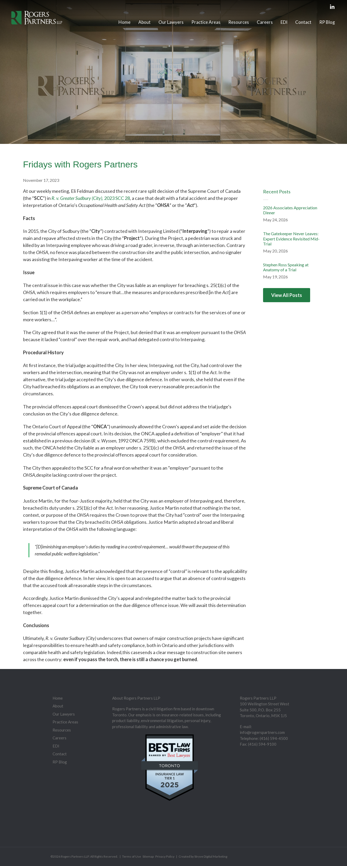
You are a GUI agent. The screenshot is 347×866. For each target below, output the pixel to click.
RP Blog (327, 22)
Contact (303, 22)
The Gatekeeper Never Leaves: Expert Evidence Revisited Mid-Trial (291, 238)
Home (124, 22)
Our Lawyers (171, 22)
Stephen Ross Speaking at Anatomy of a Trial (286, 267)
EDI (284, 22)
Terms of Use (131, 856)
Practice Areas (205, 22)
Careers (265, 22)
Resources (238, 22)
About (144, 22)
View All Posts (286, 295)
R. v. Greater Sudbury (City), (78, 198)
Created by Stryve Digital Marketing (203, 856)
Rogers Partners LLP (75, 856)
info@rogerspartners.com (262, 732)
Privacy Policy (164, 856)
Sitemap (148, 856)
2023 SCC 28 (117, 198)
